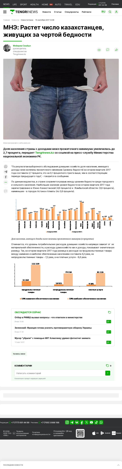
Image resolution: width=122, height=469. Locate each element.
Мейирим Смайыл (22, 46)
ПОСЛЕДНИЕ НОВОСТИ (13, 465)
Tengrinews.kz (44, 152)
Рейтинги (86, 12)
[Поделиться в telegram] (5, 172)
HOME (45, 4)
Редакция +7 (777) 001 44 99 (97, 4)
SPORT (23, 4)
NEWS (6, 4)
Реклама (115, 4)
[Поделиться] (116, 50)
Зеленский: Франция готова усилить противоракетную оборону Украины (53, 328)
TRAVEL (68, 4)
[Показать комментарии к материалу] (5, 191)
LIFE (15, 4)
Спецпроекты (72, 12)
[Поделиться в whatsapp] (5, 166)
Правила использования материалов (22, 433)
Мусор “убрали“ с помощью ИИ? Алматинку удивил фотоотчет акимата (52, 338)
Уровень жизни (19, 354)
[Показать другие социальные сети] (5, 182)
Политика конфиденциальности (41, 433)
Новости (46, 12)
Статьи (57, 12)
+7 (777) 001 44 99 (20, 422)
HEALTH (34, 4)
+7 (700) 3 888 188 (50, 422)
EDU (77, 4)
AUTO (58, 4)
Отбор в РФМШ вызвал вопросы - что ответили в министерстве (48, 317)
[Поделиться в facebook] (5, 177)
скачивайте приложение (59, 434)
